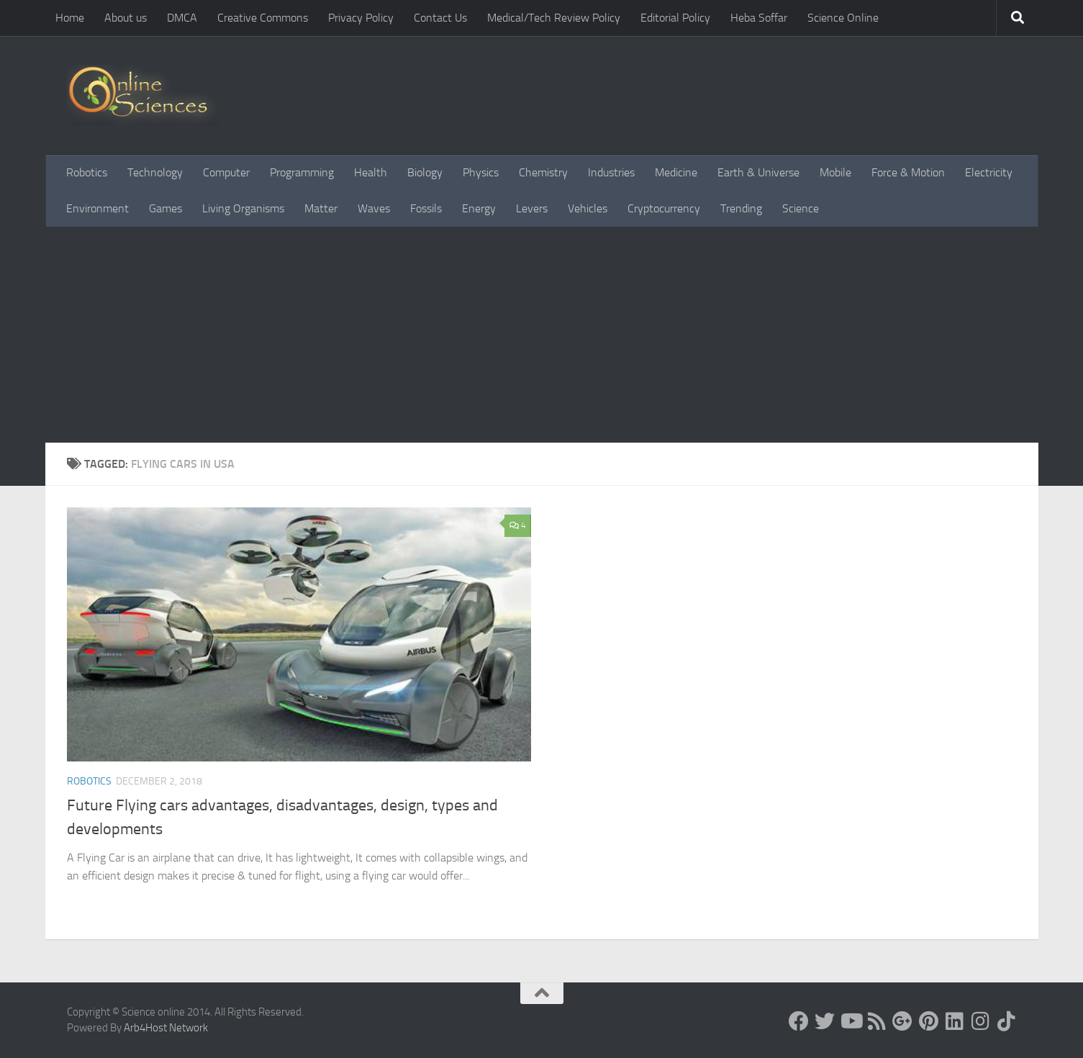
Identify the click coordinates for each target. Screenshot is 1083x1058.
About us (125, 17)
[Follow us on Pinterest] (928, 1021)
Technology (155, 172)
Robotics (86, 172)
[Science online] (799, 1021)
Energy (479, 208)
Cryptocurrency (663, 208)
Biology (425, 172)
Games (165, 208)
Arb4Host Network (166, 1027)
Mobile (835, 172)
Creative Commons (262, 17)
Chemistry (543, 172)
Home (69, 17)
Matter (320, 208)
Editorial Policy (675, 17)
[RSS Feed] (876, 1021)
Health (370, 172)
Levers (532, 208)
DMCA (182, 17)
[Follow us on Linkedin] (954, 1021)
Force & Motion (908, 172)
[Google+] (902, 1021)
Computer (226, 172)
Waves (374, 208)
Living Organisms (243, 208)
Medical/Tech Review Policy (553, 17)
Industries (611, 172)
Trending (741, 208)
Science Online (843, 17)
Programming (302, 172)
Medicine (676, 172)
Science (800, 208)
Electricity (988, 172)
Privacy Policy (361, 17)
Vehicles (587, 208)
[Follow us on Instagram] (980, 1021)
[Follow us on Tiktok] (1006, 1021)
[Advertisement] (542, 334)
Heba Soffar (758, 17)
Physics (481, 172)
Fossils (426, 208)
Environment (97, 208)
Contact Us (440, 17)
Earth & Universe (758, 172)
